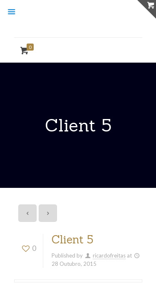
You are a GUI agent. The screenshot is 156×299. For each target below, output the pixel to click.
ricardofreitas (109, 255)
